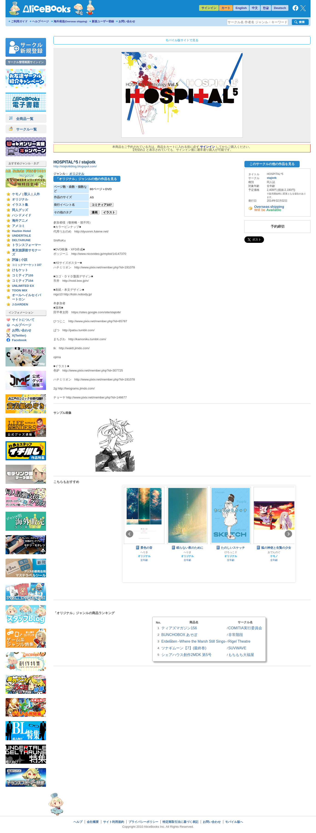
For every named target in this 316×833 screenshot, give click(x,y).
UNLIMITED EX (23, 285)
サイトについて (23, 320)
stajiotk (271, 178)
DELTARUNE (21, 240)
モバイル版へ (234, 822)
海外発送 (70, 21)
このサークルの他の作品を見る (272, 164)
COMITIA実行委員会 (245, 628)
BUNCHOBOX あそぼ (179, 635)
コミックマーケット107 (26, 265)
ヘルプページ (40, 21)
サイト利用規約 (113, 822)
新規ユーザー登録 (103, 21)
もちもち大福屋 (241, 655)
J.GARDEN (20, 304)
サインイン (208, 8)
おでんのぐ (274, 552)
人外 (36, 194)
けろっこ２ (230, 552)
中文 (255, 8)
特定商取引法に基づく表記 (180, 822)
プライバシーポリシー (143, 822)
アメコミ (18, 226)
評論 (15, 259)
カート (225, 8)
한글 (266, 8)
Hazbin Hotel (21, 231)
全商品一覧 (21, 119)
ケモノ (17, 194)
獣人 (27, 194)
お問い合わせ (127, 21)
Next (288, 534)
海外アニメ (20, 220)
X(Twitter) (19, 335)
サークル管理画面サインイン (26, 62)
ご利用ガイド (19, 21)
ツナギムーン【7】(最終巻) (183, 648)
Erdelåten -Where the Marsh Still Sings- (193, 641)
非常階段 (235, 635)
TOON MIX (19, 290)
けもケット (20, 270)
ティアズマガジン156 (179, 628)
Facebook (19, 340)
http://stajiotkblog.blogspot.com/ (75, 166)
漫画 (95, 212)
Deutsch (280, 8)
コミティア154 (22, 280)
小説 (24, 259)
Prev (129, 534)
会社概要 (93, 822)
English (241, 8)
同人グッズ (20, 210)
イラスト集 (20, 204)
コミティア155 (22, 275)
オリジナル (20, 199)
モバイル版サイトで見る (181, 40)
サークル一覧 (23, 129)
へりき (144, 552)
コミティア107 (102, 204)
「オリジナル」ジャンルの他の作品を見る (86, 179)
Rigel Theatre (239, 641)
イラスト (109, 212)
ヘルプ (77, 822)
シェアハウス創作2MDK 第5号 (186, 655)
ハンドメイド (21, 215)
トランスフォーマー (26, 245)
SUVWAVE (237, 648)
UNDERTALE (21, 235)
